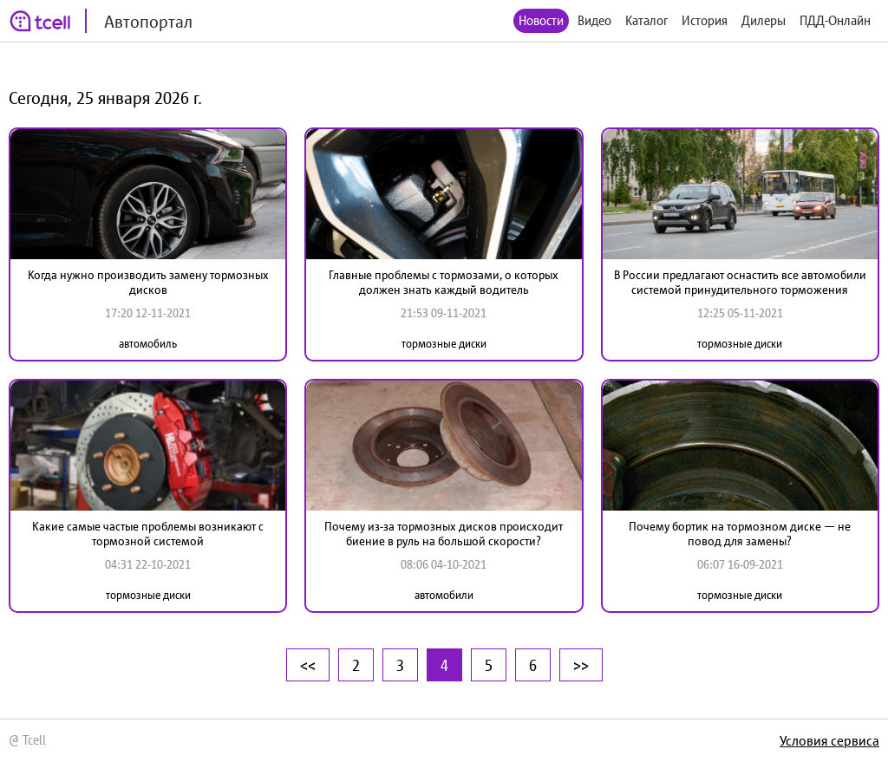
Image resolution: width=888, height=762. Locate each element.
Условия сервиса (829, 740)
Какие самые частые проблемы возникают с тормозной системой (148, 533)
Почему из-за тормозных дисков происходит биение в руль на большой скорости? (443, 533)
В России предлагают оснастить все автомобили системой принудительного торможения (740, 282)
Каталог (646, 20)
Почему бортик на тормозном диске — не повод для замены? (740, 533)
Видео (594, 20)
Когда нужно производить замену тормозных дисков (148, 282)
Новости (541, 20)
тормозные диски (444, 343)
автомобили (444, 595)
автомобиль (148, 343)
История (705, 20)
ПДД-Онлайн (835, 20)
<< (308, 664)
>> (581, 664)
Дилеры (763, 20)
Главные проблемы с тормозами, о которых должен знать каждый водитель (443, 282)
